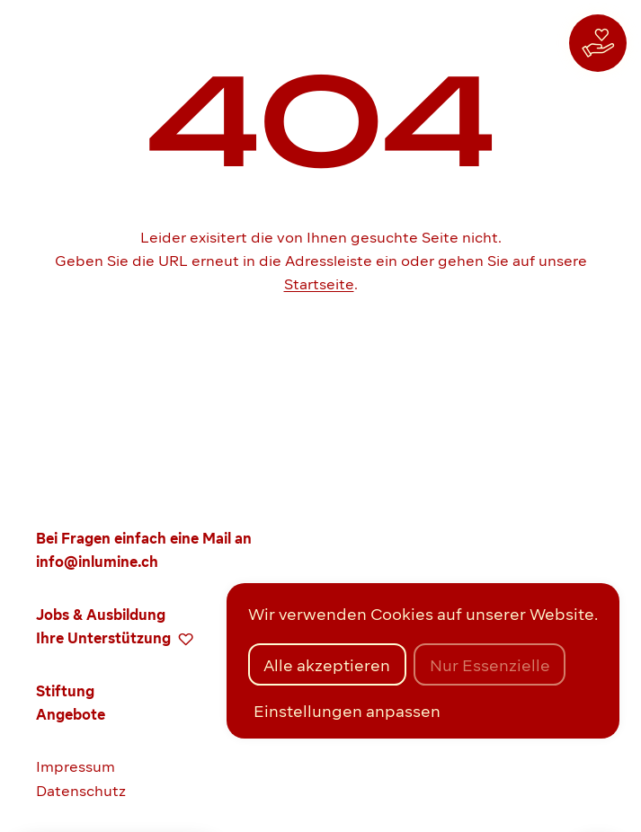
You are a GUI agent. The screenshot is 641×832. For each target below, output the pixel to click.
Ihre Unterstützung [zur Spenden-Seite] (114, 638)
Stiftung (65, 691)
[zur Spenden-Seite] (598, 43)
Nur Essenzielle (490, 665)
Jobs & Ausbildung (100, 615)
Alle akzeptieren (326, 665)
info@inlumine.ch (97, 562)
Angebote (70, 714)
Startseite (319, 284)
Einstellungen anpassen (347, 711)
